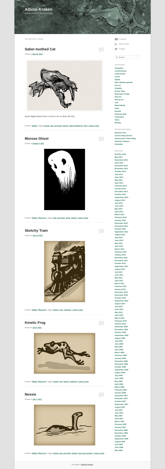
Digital (34, 126)
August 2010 (120, 304)
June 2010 (119, 309)
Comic (117, 77)
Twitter (122, 49)
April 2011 (119, 281)
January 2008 (120, 393)
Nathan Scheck (87, 465)
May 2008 (119, 381)
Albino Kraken (38, 9)
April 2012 (119, 246)
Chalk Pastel (120, 74)
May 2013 (119, 209)
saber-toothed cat (76, 126)
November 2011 (121, 260)
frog (60, 382)
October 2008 (120, 367)
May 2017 (119, 157)
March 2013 (119, 214)
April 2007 (119, 419)
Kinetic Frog (35, 323)
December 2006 (121, 430)
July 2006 (119, 444)
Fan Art (118, 85)
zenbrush (67, 310)
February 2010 (121, 321)
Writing (118, 123)
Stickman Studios (122, 141)
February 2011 (121, 286)
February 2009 (121, 355)
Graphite (118, 88)
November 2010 (121, 295)
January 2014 (120, 189)
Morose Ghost (37, 138)
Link (116, 103)
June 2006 (119, 447)
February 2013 (121, 217)
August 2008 (120, 373)
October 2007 (120, 401)
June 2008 (119, 378)
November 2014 (121, 168)
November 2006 (121, 433)
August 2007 (120, 407)
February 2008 (121, 390)
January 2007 (120, 427)
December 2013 (121, 191)
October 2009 (120, 332)
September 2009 (121, 335)
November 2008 (121, 364)
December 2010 (121, 292)
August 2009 (120, 338)
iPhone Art (42, 218)
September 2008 (121, 370)
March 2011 (119, 283)
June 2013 (119, 206)
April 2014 (119, 183)
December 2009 (121, 327)
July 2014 (119, 174)
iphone (65, 126)
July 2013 (119, 203)
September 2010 (121, 301)
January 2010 (120, 324)
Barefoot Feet (120, 133)
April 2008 (119, 384)
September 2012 (121, 232)
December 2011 (121, 258)
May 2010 (119, 312)
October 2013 (120, 194)
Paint (117, 108)
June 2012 (119, 240)
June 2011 (119, 275)
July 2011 (119, 272)
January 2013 (120, 220)
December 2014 (121, 166)
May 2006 (119, 450)
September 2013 (121, 197)
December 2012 (121, 223)
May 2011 (119, 278)
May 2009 (119, 347)
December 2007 (121, 396)
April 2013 (119, 212)
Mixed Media (120, 105)
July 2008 (119, 375)
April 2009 (119, 350)
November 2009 (121, 329)
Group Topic (120, 91)
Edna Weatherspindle (124, 82)
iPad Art (118, 97)
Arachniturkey (121, 71)
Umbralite (119, 144)
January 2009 (120, 358)
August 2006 (120, 442)
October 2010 (120, 298)
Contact (122, 39)
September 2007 (121, 404)
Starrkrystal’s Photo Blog (125, 138)
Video (117, 120)
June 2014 (119, 177)
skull (85, 126)
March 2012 (119, 249)
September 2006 (121, 439)
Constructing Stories (123, 136)
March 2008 (119, 387)
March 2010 (119, 318)
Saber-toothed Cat (40, 49)
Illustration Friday (122, 94)
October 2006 (120, 436)
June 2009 (119, 344)
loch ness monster (85, 453)
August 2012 (120, 235)
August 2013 (120, 200)
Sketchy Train (36, 230)
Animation (119, 68)
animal (46, 126)
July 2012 (119, 237)
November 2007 (121, 398)
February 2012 (121, 252)
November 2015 (121, 160)
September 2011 (121, 266)
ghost (68, 218)
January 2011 (120, 289)
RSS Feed (124, 44)
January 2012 (120, 255)
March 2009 (119, 352)
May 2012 (119, 243)
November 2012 (121, 226)
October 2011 (120, 263)
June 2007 (119, 413)
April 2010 (119, 315)
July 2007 (119, 410)
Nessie (30, 394)
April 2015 (119, 163)
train (61, 310)
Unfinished (119, 117)
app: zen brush (56, 126)
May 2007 (119, 416)
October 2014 (120, 171)
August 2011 (120, 269)
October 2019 (120, 154)
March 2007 (119, 421)
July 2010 (119, 306)
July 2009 (119, 341)
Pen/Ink (118, 111)
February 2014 (121, 186)
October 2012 (120, 229)
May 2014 (119, 180)
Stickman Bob (121, 114)
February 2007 (121, 424)
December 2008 (121, 361)
